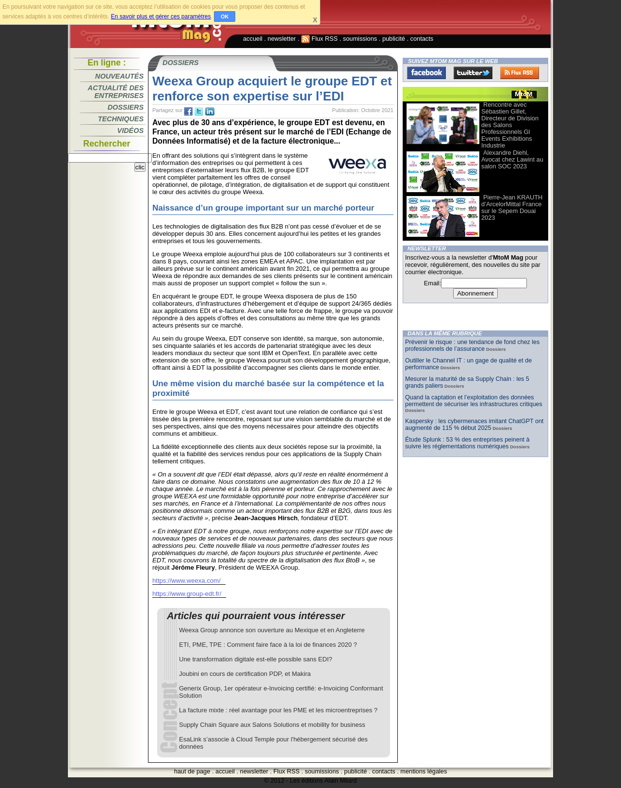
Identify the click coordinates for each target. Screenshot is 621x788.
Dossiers (126, 107)
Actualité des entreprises (116, 91)
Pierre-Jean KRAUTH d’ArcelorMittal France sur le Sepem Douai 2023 (511, 207)
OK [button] (225, 16)
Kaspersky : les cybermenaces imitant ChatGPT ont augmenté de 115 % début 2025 (474, 424)
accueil (252, 38)
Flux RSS (319, 38)
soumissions (360, 38)
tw (199, 111)
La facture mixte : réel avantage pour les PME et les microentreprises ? (278, 710)
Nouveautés (119, 76)
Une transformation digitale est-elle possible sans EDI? (255, 659)
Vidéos (130, 130)
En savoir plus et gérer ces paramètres (161, 16)
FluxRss (519, 72)
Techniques (121, 119)
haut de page (192, 771)
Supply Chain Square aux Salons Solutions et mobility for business (272, 724)
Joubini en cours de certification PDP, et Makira (244, 673)
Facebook (426, 72)
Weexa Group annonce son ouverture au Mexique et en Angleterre (272, 630)
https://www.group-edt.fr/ (186, 593)
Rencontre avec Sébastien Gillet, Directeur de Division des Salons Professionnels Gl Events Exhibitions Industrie (510, 125)
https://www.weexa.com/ (186, 580)
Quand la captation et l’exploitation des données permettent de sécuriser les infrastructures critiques (473, 401)
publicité (393, 38)
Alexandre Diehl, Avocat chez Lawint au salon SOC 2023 (512, 159)
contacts (422, 38)
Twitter (473, 72)
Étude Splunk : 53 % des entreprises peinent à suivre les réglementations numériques (467, 443)
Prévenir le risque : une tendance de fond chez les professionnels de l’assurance (472, 345)
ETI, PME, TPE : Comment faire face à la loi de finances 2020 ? (268, 644)
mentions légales (423, 771)
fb (188, 111)
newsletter (282, 38)
